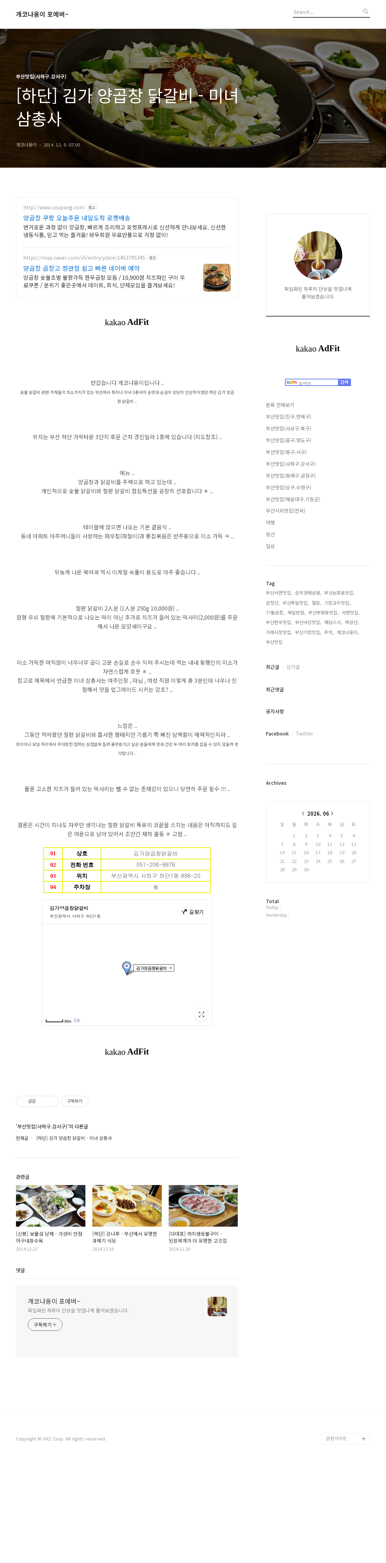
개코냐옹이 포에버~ (42, 14)
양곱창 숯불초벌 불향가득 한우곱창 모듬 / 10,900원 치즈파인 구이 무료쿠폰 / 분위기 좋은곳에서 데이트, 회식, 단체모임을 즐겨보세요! (104, 281)
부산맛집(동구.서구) (286, 451)
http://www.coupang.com (53, 207)
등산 (270, 534)
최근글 (272, 666)
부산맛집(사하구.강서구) (291, 463)
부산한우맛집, (279, 622)
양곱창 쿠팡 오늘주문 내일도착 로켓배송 (77, 217)
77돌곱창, (275, 612)
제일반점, (296, 612)
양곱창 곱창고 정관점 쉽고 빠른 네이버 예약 (81, 268)
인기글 (293, 666)
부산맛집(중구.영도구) (288, 440)
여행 (270, 522)
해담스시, (333, 622)
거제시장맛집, (279, 632)
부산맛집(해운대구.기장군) (293, 499)
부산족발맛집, (296, 602)
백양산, (352, 622)
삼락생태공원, (308, 592)
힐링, (316, 602)
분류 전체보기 (280, 404)
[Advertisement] (127, 1122)
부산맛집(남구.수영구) (288, 487)
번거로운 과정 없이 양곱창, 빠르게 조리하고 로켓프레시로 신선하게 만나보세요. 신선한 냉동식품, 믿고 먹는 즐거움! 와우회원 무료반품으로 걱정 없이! (124, 230)
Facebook (277, 733)
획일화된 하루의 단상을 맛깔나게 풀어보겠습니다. (78, 1407)
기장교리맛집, (337, 602)
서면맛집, (351, 612)
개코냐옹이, (348, 632)
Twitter (304, 733)
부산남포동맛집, (339, 592)
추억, (329, 632)
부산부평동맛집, (323, 612)
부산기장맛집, (308, 632)
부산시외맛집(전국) (285, 510)
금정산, (273, 602)
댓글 (20, 1367)
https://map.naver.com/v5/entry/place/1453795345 (84, 258)
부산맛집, (275, 642)
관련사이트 (336, 1535)
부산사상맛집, (308, 622)
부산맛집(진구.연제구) (288, 416)
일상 (270, 546)
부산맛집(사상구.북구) (288, 428)
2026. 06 (318, 813)
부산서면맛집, (279, 592)
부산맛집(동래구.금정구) (291, 475)
